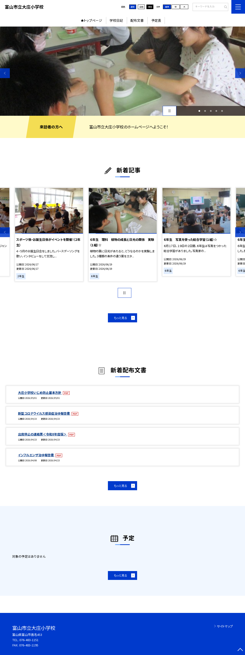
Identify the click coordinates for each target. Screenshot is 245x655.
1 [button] (199, 111)
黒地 (150, 6)
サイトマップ (225, 626)
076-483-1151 (29, 640)
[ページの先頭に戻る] (240, 650)
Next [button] (240, 73)
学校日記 (116, 20)
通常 (132, 6)
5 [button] (222, 111)
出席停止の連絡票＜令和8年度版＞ (42, 434)
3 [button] (211, 111)
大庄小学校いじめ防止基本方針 (40, 392)
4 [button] (216, 111)
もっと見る (120, 318)
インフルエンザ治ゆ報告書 (36, 455)
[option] (122, 71)
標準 (167, 6)
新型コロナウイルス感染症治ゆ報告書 (44, 413)
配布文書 (137, 20)
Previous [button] (5, 73)
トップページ (93, 20)
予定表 (156, 20)
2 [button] (205, 111)
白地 (141, 6)
